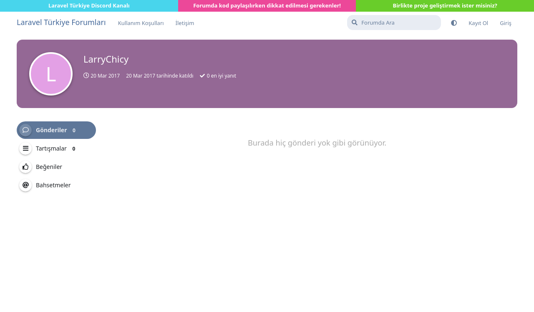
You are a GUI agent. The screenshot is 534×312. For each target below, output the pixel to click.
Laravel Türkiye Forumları (61, 22)
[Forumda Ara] (394, 22)
